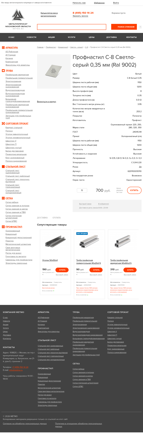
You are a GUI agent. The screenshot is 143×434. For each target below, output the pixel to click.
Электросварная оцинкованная (86, 328)
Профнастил (51, 47)
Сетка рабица (78, 369)
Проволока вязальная (116, 345)
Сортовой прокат (118, 312)
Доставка (111, 37)
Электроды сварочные (47, 405)
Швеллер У (112, 331)
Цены (91, 37)
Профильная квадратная (83, 317)
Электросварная (80, 324)
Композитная (43, 328)
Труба (76, 312)
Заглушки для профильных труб (86, 355)
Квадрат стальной (115, 317)
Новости (31, 37)
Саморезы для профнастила (50, 402)
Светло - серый (76, 47)
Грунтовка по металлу (47, 398)
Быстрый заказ (85, 204)
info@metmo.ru (16, 370)
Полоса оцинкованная (116, 352)
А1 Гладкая (42, 321)
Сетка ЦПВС (78, 386)
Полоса (110, 321)
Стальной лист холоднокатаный (51, 360)
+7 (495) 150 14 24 (20, 367)
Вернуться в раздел (46, 101)
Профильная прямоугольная (85, 321)
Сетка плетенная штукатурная (85, 383)
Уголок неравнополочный (118, 328)
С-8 (86, 47)
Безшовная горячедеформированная (89, 338)
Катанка (41, 324)
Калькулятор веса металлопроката (49, 14)
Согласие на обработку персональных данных (25, 423)
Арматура (43, 312)
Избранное (99, 3)
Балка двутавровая (115, 342)
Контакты (131, 37)
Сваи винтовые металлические (51, 391)
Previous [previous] (38, 264)
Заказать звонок (80, 16)
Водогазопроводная (81, 331)
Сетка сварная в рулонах (83, 372)
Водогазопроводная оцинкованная (88, 335)
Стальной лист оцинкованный (50, 346)
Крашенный (63, 47)
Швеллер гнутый (114, 338)
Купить (134, 190)
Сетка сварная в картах (83, 376)
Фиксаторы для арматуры (49, 331)
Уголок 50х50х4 (50, 260)
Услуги (71, 37)
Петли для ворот (45, 395)
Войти (116, 3)
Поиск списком (125, 27)
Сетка (76, 363)
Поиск (102, 26)
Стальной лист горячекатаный (51, 356)
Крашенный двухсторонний (49, 381)
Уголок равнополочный (117, 324)
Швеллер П (112, 335)
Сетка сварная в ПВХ (82, 379)
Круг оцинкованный (115, 349)
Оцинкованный (44, 374)
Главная (40, 47)
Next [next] (140, 264)
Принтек (41, 384)
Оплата (57, 217)
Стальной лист (47, 340)
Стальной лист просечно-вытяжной (53, 353)
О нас (11, 37)
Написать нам (79, 3)
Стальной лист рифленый (48, 349)
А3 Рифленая (43, 317)
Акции (51, 37)
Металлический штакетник (49, 388)
